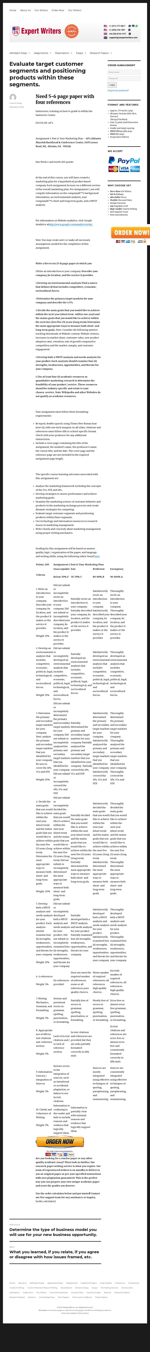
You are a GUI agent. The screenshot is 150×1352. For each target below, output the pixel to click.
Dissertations (62, 53)
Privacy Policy (77, 1292)
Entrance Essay (82, 1288)
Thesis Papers (101, 1297)
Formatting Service (109, 1288)
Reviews (32, 1297)
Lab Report (14, 1292)
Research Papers (99, 53)
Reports (107, 1292)
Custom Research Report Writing (42, 1288)
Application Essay (55, 1283)
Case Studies (106, 1283)
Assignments (41, 53)
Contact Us (120, 1283)
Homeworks (127, 1288)
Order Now (58, 10)
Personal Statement (59, 1292)
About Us (25, 10)
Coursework (133, 1283)
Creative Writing (16, 1288)
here (96, 556)
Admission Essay (18, 53)
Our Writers (41, 10)
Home (12, 10)
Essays (79, 53)
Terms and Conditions (82, 1297)
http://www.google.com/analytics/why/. (71, 224)
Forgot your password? (118, 90)
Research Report (17, 1297)
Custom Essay (15, 103)
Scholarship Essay (47, 1297)
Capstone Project (89, 1283)
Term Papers (63, 1297)
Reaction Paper (94, 1292)
